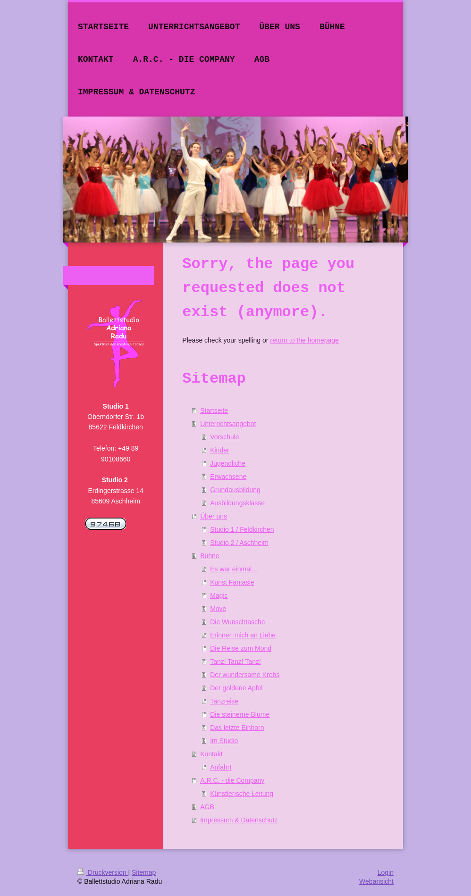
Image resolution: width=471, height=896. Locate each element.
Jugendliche (227, 463)
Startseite (214, 410)
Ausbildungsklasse (237, 503)
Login (386, 872)
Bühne (209, 556)
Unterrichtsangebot (228, 423)
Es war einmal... (233, 569)
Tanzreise (224, 701)
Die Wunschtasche (237, 622)
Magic (218, 595)
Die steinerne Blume (239, 714)
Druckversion (102, 872)
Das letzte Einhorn (237, 727)
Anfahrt (220, 767)
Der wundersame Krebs (244, 674)
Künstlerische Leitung (241, 793)
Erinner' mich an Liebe (243, 635)
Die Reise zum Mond (240, 648)
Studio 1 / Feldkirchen (242, 529)
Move (218, 608)
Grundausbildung (235, 490)
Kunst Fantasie (232, 582)
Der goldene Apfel (236, 688)
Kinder (219, 450)
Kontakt (211, 754)
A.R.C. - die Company (232, 780)
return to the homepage (304, 340)
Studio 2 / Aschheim (239, 542)
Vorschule (224, 437)
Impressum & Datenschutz (239, 820)
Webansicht (376, 881)
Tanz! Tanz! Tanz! (235, 661)
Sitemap (144, 872)
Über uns (213, 516)
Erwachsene (228, 476)
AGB (207, 807)
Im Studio (224, 741)
